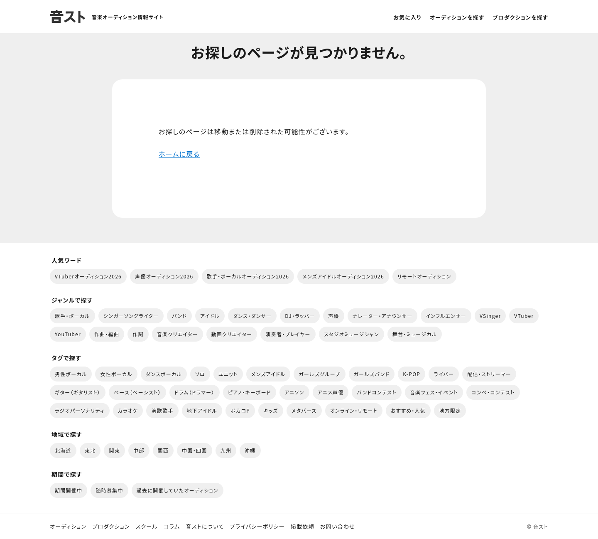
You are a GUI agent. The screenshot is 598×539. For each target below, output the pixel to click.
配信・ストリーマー (489, 373)
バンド (179, 315)
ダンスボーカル (164, 373)
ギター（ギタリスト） (77, 392)
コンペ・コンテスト (493, 392)
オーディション (68, 526)
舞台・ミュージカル (414, 333)
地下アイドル (202, 410)
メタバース (304, 410)
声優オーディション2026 (164, 276)
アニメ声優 (331, 392)
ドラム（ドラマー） (194, 392)
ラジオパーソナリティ (80, 410)
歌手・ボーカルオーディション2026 (248, 276)
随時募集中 (109, 490)
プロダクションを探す (520, 17)
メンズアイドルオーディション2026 (343, 276)
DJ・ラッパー (300, 315)
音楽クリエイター (177, 333)
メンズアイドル (268, 373)
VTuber (524, 315)
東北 (90, 450)
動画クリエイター (231, 333)
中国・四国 (194, 450)
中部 (139, 450)
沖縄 (250, 450)
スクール (147, 526)
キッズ (270, 410)
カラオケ (128, 410)
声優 (333, 315)
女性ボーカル (116, 373)
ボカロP (240, 410)
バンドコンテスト (376, 392)
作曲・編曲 (106, 333)
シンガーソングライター (131, 315)
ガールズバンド (372, 373)
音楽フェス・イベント (434, 392)
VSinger (490, 315)
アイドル (210, 315)
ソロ (200, 373)
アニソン (294, 392)
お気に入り (407, 17)
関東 (114, 450)
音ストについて (205, 526)
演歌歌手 (162, 410)
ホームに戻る (179, 154)
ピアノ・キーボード (249, 392)
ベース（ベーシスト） (137, 392)
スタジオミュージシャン (351, 333)
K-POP (411, 373)
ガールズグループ (319, 373)
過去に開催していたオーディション (177, 490)
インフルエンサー (446, 315)
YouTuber (68, 333)
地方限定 (450, 410)
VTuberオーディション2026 (88, 276)
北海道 (63, 450)
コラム (172, 526)
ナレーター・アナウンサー (383, 315)
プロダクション (111, 526)
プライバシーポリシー (257, 526)
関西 (163, 450)
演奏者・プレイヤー (287, 333)
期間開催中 (68, 490)
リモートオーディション (424, 276)
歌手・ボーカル (72, 315)
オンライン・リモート (353, 410)
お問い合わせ (337, 526)
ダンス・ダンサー (252, 315)
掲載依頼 (302, 526)
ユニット (228, 373)
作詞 (138, 333)
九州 (226, 450)
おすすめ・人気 (408, 410)
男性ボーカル (71, 373)
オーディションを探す (457, 17)
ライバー (444, 373)
